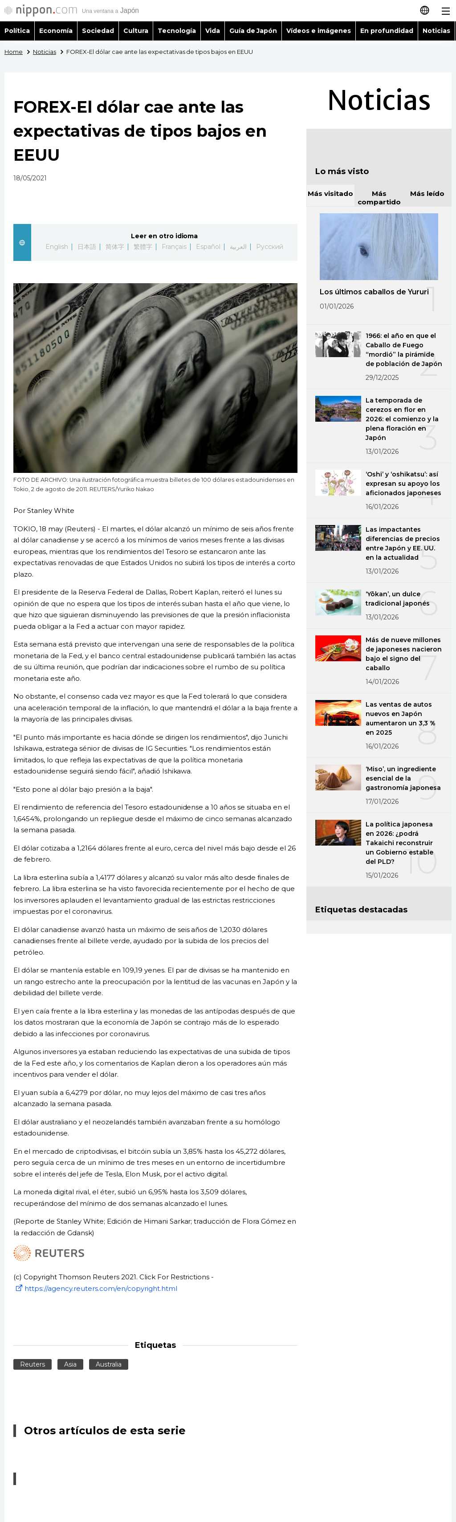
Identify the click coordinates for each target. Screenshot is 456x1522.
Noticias (436, 31)
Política (17, 31)
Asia (70, 1364)
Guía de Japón (253, 31)
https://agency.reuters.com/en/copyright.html (95, 1288)
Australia (109, 1364)
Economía (56, 31)
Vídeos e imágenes (318, 31)
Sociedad (98, 31)
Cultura (135, 31)
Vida (212, 31)
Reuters (32, 1364)
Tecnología (177, 31)
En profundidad (386, 31)
